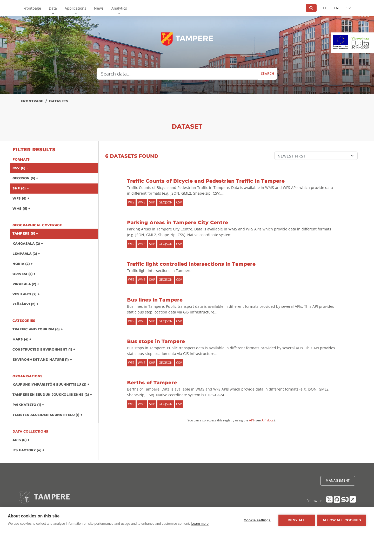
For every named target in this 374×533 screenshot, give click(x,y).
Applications (75, 8)
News (99, 8)
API (251, 420)
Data (53, 8)
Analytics (119, 8)
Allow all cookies (342, 520)
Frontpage (32, 8)
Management (338, 480)
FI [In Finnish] (324, 7)
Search (267, 73)
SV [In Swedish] (348, 7)
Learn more (199, 523)
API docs (268, 420)
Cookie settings (257, 520)
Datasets (58, 101)
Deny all (296, 520)
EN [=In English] (336, 7)
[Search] (311, 8)
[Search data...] (177, 74)
